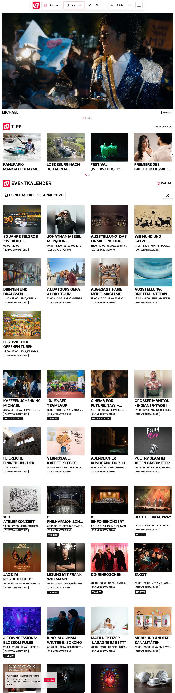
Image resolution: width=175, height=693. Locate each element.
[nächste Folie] (172, 154)
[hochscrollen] (167, 195)
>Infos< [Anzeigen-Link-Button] (167, 112)
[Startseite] (36, 5)
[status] (31, 680)
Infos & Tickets (13, 418)
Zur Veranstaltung (16, 249)
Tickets (52, 418)
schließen (49, 680)
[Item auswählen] (83, 118)
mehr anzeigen (164, 126)
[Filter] (74, 5)
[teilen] (6, 195)
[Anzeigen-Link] (167, 112)
